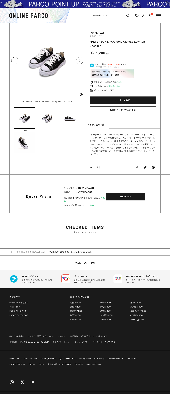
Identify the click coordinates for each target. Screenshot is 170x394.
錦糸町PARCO (136, 307)
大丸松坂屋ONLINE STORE (59, 364)
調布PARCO (105, 311)
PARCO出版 (99, 359)
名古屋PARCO (96, 36)
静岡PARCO (75, 315)
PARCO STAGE (31, 359)
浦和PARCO (135, 303)
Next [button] (79, 60)
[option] (47, 63)
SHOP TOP (125, 196)
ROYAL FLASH (98, 32)
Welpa (41, 364)
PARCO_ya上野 (137, 320)
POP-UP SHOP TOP (18, 311)
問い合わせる (114, 86)
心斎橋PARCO (136, 315)
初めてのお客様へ (16, 336)
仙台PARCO (105, 303)
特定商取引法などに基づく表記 (94, 336)
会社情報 (13, 342)
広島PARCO (75, 320)
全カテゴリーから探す (18, 303)
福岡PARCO (105, 320)
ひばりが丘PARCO (138, 311)
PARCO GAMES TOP (18, 315)
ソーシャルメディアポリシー (105, 342)
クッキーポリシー (82, 342)
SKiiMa (32, 364)
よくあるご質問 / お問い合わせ (41, 336)
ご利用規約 (73, 336)
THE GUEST (132, 359)
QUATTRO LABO (67, 359)
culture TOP (14, 307)
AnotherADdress (94, 364)
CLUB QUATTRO (48, 359)
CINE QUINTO (84, 359)
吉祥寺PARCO (76, 311)
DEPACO (79, 364)
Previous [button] (14, 60)
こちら (119, 82)
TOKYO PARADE (115, 359)
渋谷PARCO (105, 307)
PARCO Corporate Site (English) (34, 342)
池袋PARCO (75, 307)
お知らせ (61, 336)
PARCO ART (14, 359)
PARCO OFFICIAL (17, 364)
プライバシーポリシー (62, 342)
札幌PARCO (75, 303)
